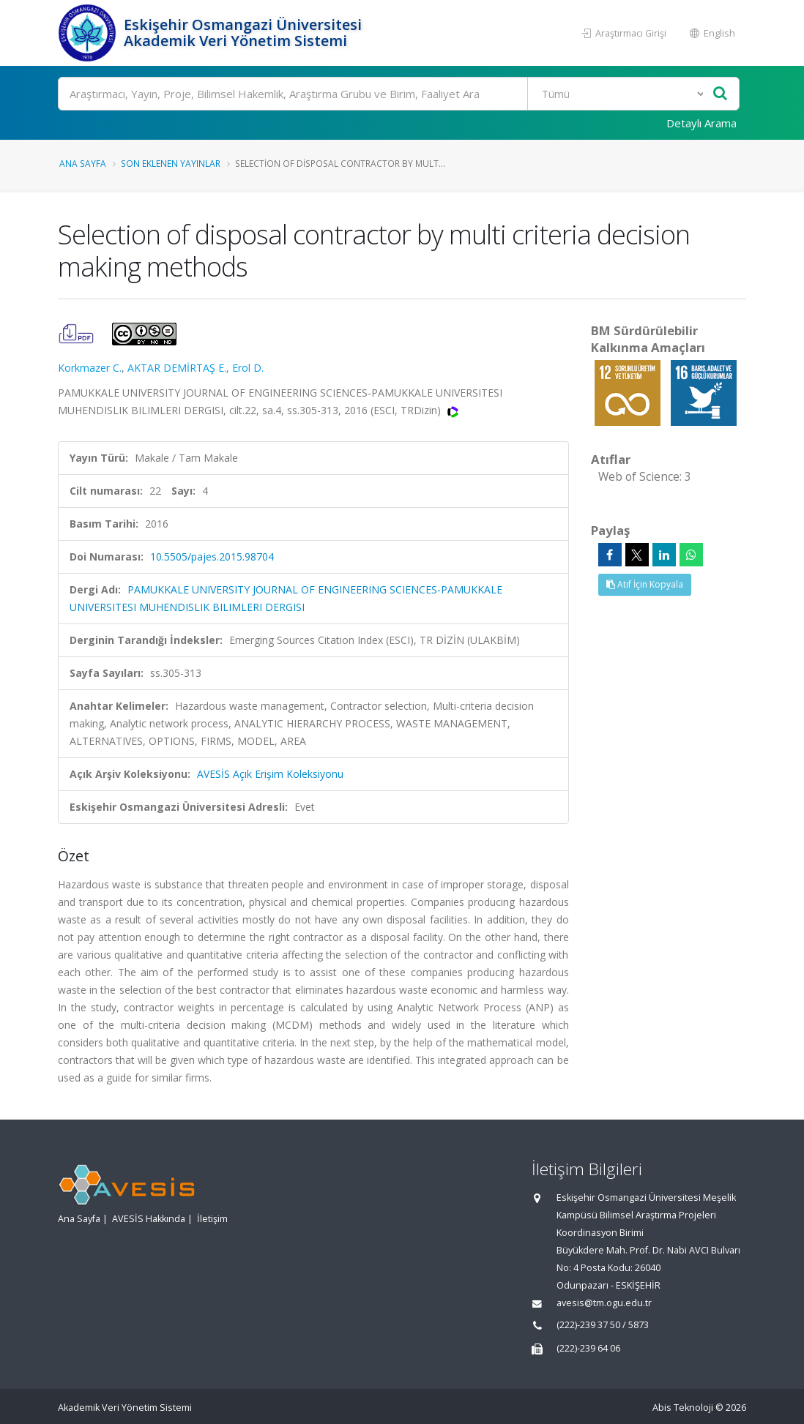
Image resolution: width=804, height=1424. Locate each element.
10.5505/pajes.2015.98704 (212, 556)
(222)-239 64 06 (588, 1348)
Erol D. (248, 368)
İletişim (212, 1219)
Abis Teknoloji (682, 1407)
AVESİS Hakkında (148, 1219)
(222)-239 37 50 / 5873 (603, 1325)
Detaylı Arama (701, 123)
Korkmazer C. (90, 368)
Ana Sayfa (82, 163)
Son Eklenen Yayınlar (170, 163)
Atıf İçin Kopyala (644, 584)
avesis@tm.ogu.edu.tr (604, 1303)
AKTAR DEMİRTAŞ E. (176, 368)
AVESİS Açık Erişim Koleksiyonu (270, 774)
